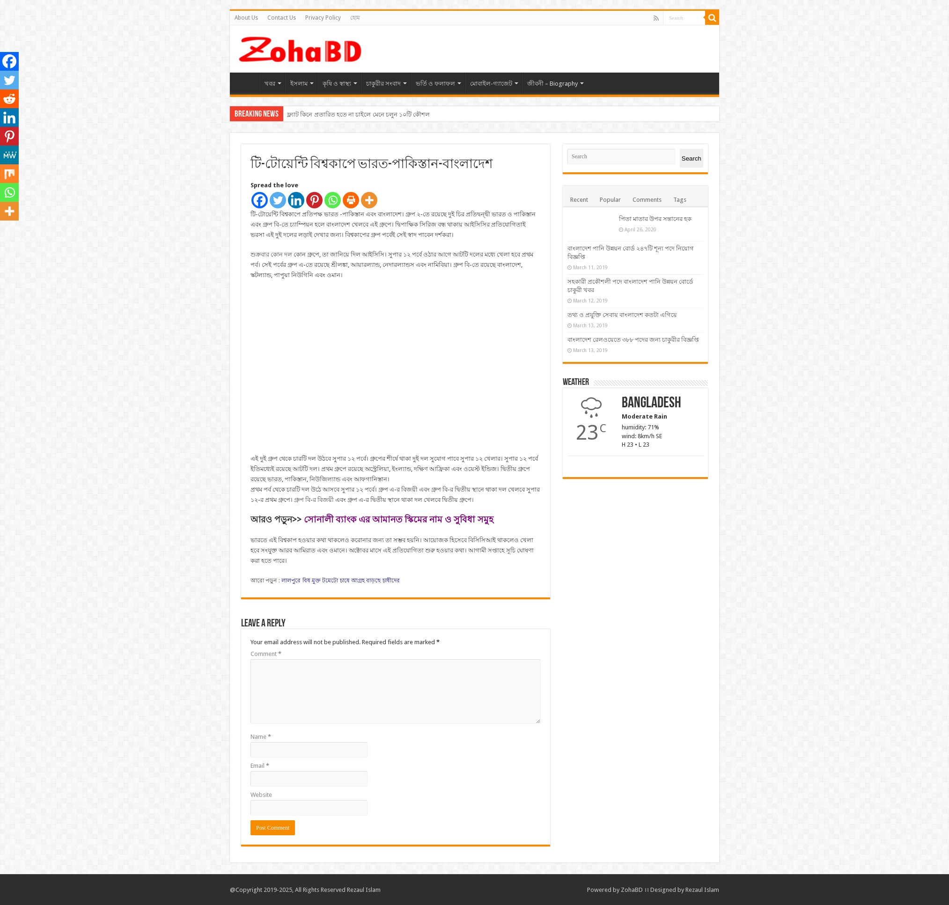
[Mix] (9, 173)
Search (691, 158)
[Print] (351, 200)
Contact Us (281, 18)
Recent (579, 199)
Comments (647, 199)
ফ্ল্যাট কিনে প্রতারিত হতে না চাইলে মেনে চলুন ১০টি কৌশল (358, 114)
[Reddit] (9, 98)
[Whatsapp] (332, 200)
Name (260, 736)
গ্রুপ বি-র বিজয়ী (314, 499)
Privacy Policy (323, 18)
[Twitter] (278, 200)
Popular (610, 199)
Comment (265, 653)
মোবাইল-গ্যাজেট (491, 83)
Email (259, 765)
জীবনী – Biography (552, 83)
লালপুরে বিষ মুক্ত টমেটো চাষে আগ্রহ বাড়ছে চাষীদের (340, 580)
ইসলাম (299, 83)
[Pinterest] (314, 200)
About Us (246, 18)
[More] (369, 200)
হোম (355, 18)
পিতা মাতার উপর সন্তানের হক (655, 218)
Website (261, 794)
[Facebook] (259, 200)
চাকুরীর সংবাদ (383, 83)
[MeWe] (9, 155)
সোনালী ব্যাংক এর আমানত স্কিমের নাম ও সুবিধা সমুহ (398, 519)
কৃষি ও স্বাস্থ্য (337, 83)
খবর (270, 83)
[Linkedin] (296, 200)
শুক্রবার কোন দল (271, 254)
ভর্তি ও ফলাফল (435, 83)
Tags (679, 199)
